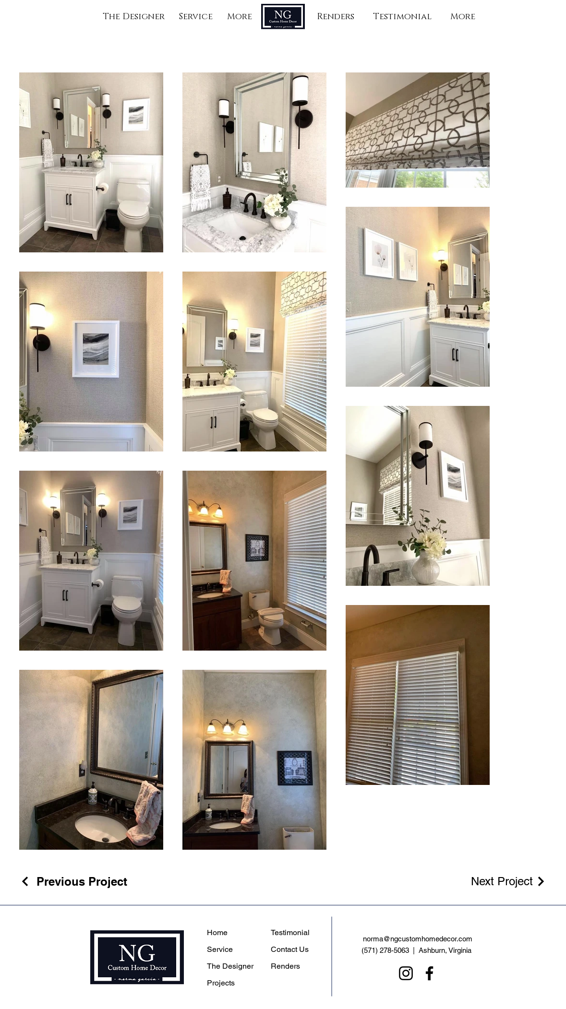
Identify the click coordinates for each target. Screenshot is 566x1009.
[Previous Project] (73, 881)
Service (220, 949)
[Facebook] (429, 973)
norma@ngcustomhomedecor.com (417, 939)
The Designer (230, 966)
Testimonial (290, 932)
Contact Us (290, 949)
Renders (285, 966)
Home (217, 932)
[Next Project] (509, 881)
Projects (221, 982)
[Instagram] (406, 973)
